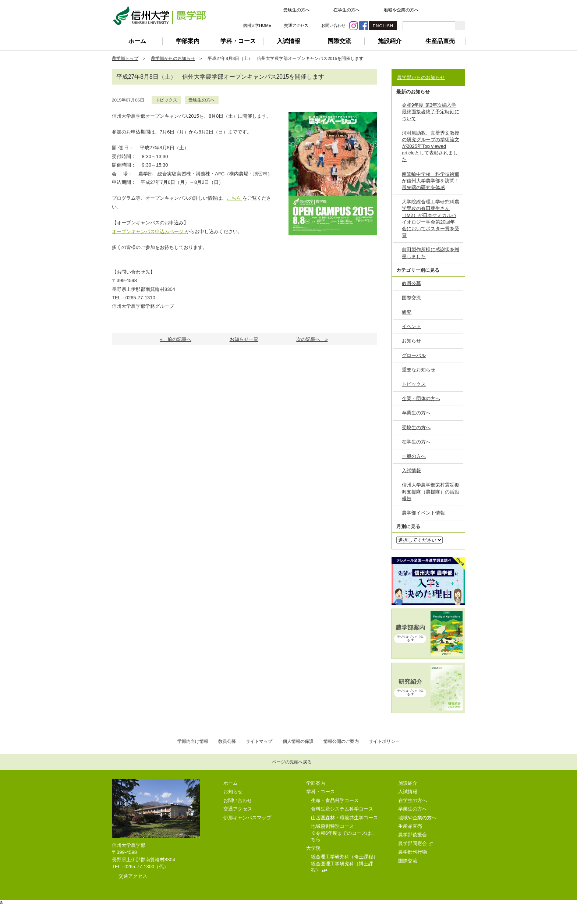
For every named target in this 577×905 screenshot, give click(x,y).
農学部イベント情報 (423, 513)
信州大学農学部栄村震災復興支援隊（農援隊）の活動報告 (430, 491)
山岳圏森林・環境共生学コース (344, 817)
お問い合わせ (333, 25)
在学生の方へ (346, 10)
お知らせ (411, 340)
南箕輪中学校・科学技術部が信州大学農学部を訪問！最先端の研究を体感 (430, 180)
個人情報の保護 (298, 741)
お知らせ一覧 (244, 339)
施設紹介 (389, 41)
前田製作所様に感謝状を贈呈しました (430, 253)
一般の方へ (414, 456)
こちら (235, 198)
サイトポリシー (384, 741)
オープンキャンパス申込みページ (148, 231)
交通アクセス (296, 25)
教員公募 (411, 283)
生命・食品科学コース (335, 800)
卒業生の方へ (416, 413)
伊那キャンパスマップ (247, 817)
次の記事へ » (312, 339)
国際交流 (339, 41)
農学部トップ (125, 58)
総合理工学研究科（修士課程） (344, 856)
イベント (411, 326)
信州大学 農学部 (159, 15)
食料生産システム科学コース (342, 809)
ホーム (137, 41)
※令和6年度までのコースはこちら (343, 836)
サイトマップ (259, 741)
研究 (406, 312)
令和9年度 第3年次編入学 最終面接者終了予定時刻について (430, 111)
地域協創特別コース (332, 826)
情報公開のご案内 (341, 741)
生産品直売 (440, 41)
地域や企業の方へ (401, 10)
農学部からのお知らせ (173, 58)
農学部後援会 (412, 834)
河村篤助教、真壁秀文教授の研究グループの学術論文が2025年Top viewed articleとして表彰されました (430, 146)
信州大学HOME (257, 25)
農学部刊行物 (412, 852)
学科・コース (238, 41)
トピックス (166, 99)
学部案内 (187, 41)
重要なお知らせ (418, 370)
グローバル (414, 355)
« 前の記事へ (175, 339)
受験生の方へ (296, 10)
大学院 (313, 848)
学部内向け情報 (192, 741)
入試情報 (288, 41)
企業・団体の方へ (421, 398)
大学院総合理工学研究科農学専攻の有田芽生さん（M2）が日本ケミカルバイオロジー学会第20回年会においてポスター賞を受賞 (430, 218)
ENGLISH (383, 26)
